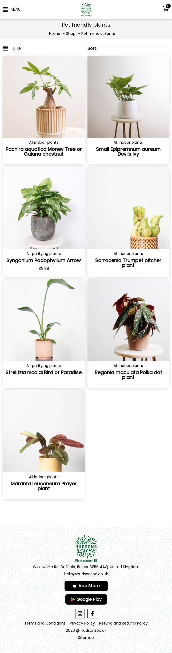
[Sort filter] (128, 48)
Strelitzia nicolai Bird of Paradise (44, 372)
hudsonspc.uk (93, 630)
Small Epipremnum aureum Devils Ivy (128, 151)
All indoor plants (43, 142)
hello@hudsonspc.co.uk (86, 574)
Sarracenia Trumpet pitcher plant (128, 262)
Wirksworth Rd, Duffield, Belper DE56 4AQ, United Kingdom (86, 566)
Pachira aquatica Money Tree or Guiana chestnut (44, 151)
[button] (12, 9)
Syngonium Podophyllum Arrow (43, 260)
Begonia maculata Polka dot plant (128, 375)
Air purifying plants (43, 253)
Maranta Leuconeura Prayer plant (44, 486)
